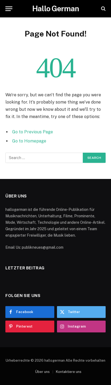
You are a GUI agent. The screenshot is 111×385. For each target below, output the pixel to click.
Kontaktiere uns (68, 372)
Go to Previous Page (32, 131)
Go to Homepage (29, 141)
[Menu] (8, 9)
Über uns (42, 372)
